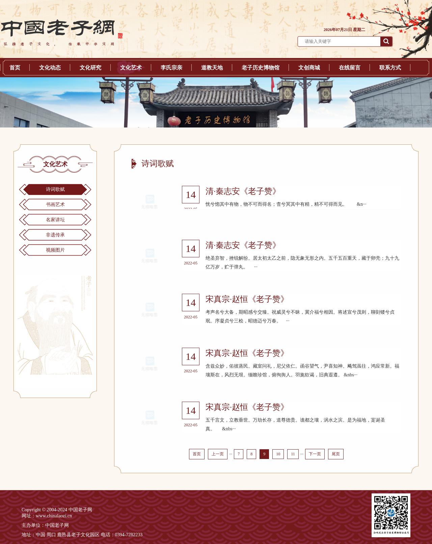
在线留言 (349, 67)
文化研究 (90, 67)
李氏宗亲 (171, 67)
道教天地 (212, 67)
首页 (14, 67)
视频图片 (55, 250)
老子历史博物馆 (260, 67)
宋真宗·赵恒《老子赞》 (247, 299)
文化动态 (50, 67)
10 (278, 454)
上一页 (218, 454)
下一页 (315, 454)
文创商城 (309, 67)
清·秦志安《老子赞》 (243, 191)
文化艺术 (131, 67)
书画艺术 (55, 204)
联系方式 (390, 67)
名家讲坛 (55, 219)
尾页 (336, 454)
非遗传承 (55, 234)
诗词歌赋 (55, 189)
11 (293, 454)
